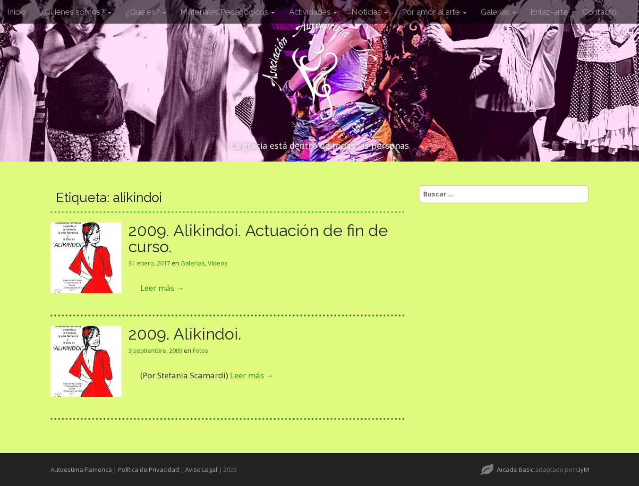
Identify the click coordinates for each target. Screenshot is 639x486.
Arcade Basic (515, 469)
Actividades (313, 12)
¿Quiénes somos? (75, 12)
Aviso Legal (201, 469)
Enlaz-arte (549, 12)
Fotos (200, 350)
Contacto (599, 12)
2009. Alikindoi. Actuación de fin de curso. (258, 238)
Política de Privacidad (148, 469)
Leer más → (162, 287)
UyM (582, 469)
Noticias (369, 12)
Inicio (16, 12)
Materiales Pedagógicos (227, 12)
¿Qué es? (146, 12)
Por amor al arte (434, 12)
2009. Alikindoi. (184, 333)
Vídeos (218, 263)
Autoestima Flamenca (81, 469)
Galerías (498, 12)
